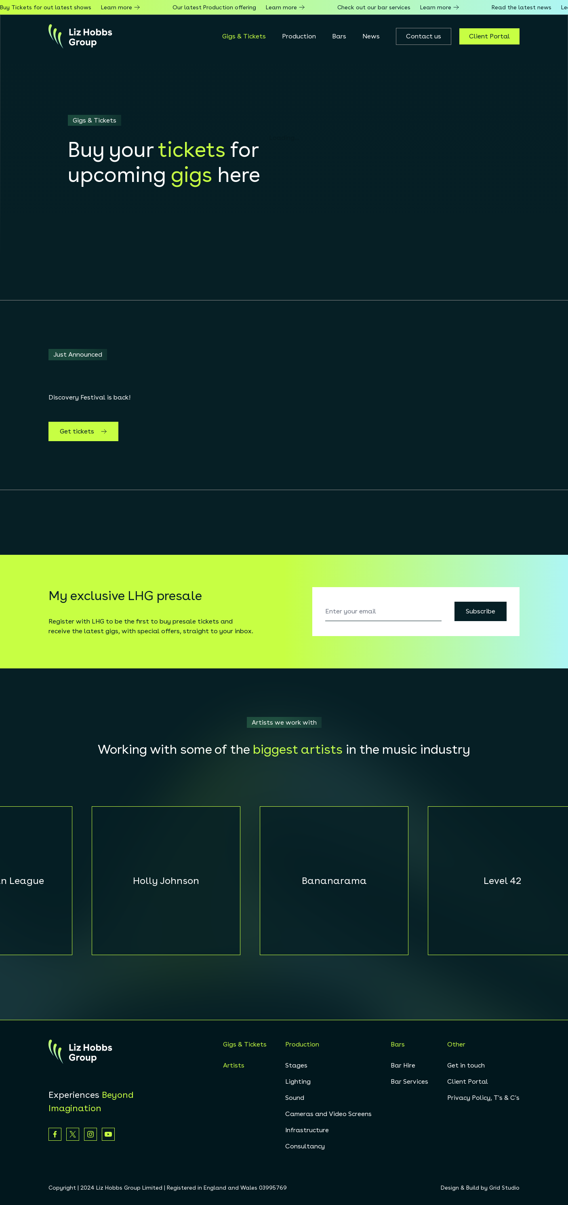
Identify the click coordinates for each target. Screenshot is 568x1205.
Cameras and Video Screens (328, 1114)
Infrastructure (307, 1130)
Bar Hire (403, 1065)
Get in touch (466, 1065)
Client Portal (489, 36)
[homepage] (80, 36)
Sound (294, 1097)
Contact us (423, 36)
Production (299, 36)
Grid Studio (504, 1187)
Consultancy (305, 1146)
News (371, 36)
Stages (296, 1065)
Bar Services (409, 1081)
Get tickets (83, 431)
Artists (233, 1065)
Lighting (298, 1081)
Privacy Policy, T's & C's (483, 1097)
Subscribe (480, 611)
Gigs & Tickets (244, 36)
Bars (339, 36)
